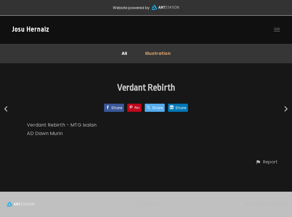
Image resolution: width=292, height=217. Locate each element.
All (124, 53)
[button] (266, 162)
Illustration (158, 53)
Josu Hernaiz (30, 29)
